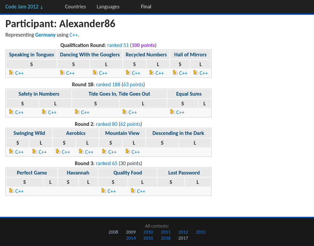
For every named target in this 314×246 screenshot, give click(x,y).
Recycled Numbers (146, 54)
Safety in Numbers (38, 94)
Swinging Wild (29, 133)
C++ (73, 35)
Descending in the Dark (178, 133)
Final (146, 6)
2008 (113, 232)
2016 (165, 238)
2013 (201, 232)
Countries (75, 6)
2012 (183, 232)
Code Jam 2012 (24, 6)
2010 (148, 232)
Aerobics (75, 133)
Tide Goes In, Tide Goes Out (119, 94)
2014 (131, 238)
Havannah (78, 172)
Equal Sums (189, 94)
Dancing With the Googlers (90, 54)
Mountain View (122, 133)
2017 (183, 238)
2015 (148, 238)
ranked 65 (106, 163)
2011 (165, 232)
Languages (108, 6)
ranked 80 (106, 124)
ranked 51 (118, 45)
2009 (131, 232)
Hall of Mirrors (190, 54)
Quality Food (127, 172)
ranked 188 (108, 84)
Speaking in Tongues (31, 54)
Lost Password (184, 172)
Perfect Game (32, 172)
